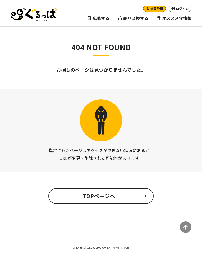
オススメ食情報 (174, 18)
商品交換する (133, 18)
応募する (98, 18)
